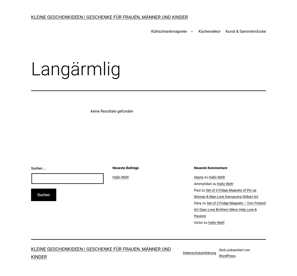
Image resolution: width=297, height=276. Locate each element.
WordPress (227, 256)
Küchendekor (210, 31)
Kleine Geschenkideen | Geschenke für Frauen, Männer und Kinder (109, 17)
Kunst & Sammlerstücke (246, 31)
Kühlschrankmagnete (169, 31)
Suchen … (38, 168)
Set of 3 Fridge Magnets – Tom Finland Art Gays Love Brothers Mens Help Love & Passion (230, 209)
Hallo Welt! (121, 177)
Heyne (198, 177)
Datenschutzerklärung (199, 253)
